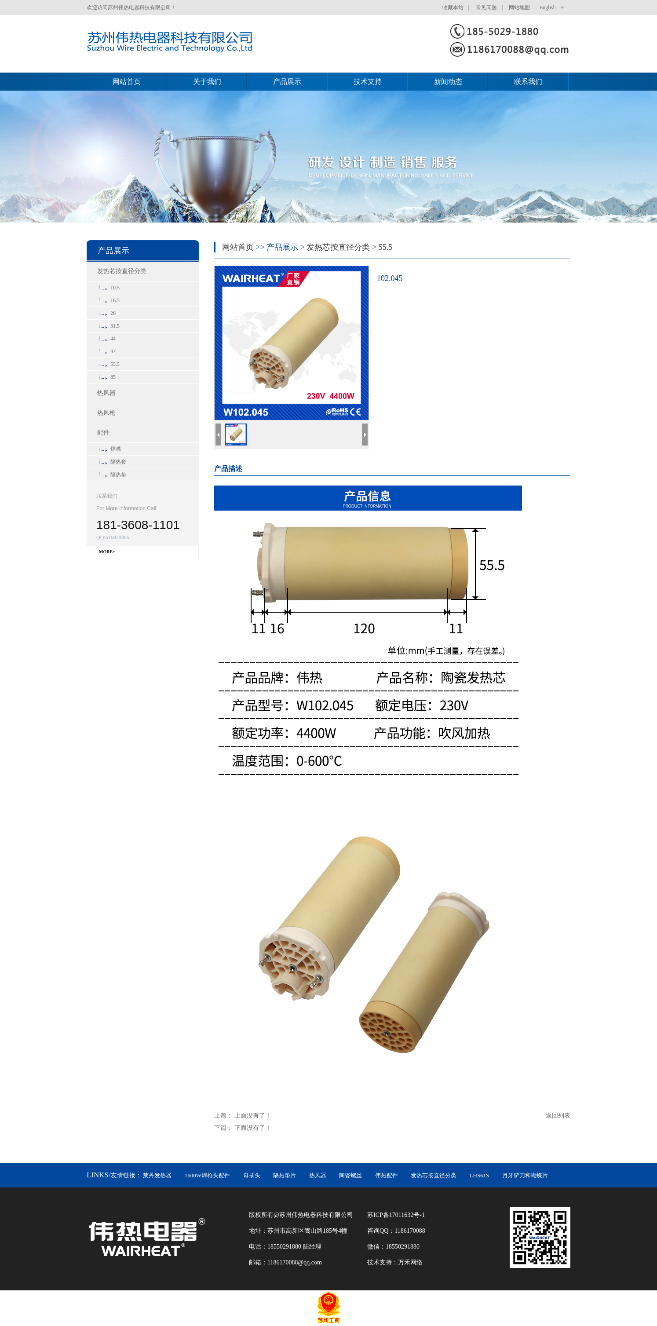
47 (113, 351)
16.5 (115, 300)
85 (113, 377)
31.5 (115, 326)
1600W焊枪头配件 (207, 1175)
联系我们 (528, 81)
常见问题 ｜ (491, 7)
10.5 (115, 288)
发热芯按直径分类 (121, 271)
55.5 (115, 364)
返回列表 (558, 1115)
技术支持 (368, 81)
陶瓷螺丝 (350, 1175)
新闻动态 (448, 81)
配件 (103, 432)
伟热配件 (386, 1175)
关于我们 (207, 81)
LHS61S (479, 1175)
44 (113, 339)
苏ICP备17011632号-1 (396, 1215)
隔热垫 (118, 474)
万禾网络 (410, 1262)
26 (113, 313)
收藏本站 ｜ (458, 7)
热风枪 (106, 412)
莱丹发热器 (157, 1175)
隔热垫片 (284, 1175)
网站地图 (519, 7)
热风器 (106, 393)
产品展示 (287, 81)
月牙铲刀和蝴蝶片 (525, 1175)
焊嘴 (115, 449)
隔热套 (118, 462)
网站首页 (127, 81)
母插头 (251, 1175)
